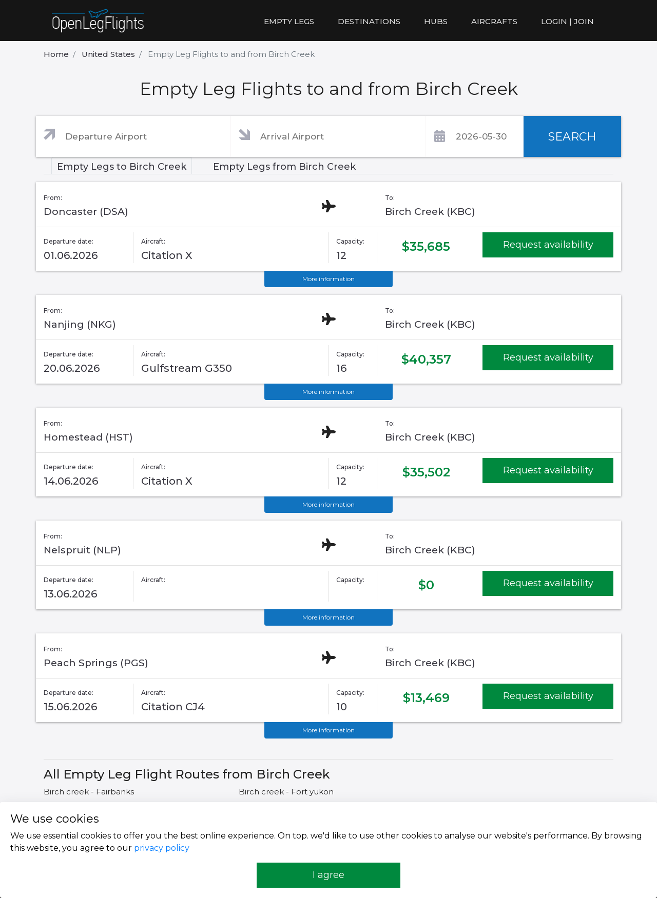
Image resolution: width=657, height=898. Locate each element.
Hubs (436, 21)
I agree (328, 875)
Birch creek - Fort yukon (286, 791)
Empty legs (289, 21)
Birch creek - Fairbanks (89, 791)
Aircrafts (494, 21)
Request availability (548, 244)
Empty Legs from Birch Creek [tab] (284, 166)
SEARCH (572, 137)
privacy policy (161, 848)
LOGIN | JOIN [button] (567, 21)
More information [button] (328, 279)
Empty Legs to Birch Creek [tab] (121, 166)
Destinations (369, 21)
